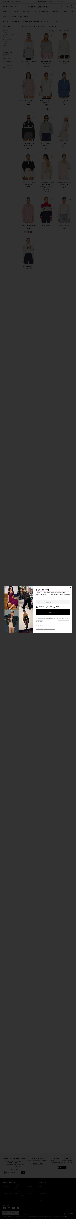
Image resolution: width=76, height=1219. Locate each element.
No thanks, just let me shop (45, 629)
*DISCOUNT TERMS (40, 625)
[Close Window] (70, 587)
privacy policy (39, 620)
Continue (53, 612)
